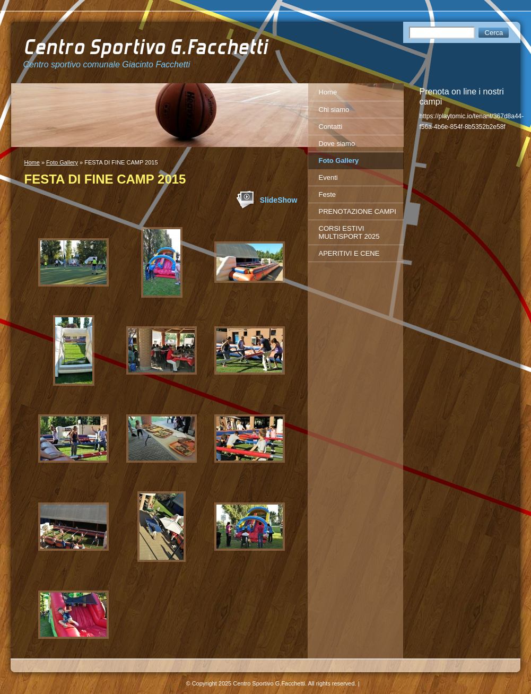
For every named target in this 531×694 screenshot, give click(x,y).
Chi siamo (334, 110)
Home (32, 162)
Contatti (331, 127)
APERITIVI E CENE (349, 253)
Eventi (328, 177)
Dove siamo (337, 144)
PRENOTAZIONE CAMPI (357, 211)
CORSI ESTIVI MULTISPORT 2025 (349, 232)
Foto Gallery (62, 162)
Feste (327, 194)
